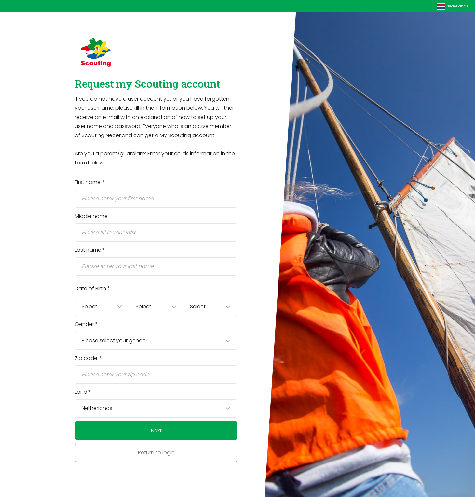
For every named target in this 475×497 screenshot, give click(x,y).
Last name (88, 250)
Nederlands (452, 6)
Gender (84, 324)
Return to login (156, 452)
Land (81, 392)
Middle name (91, 216)
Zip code (86, 358)
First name (88, 182)
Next (156, 430)
